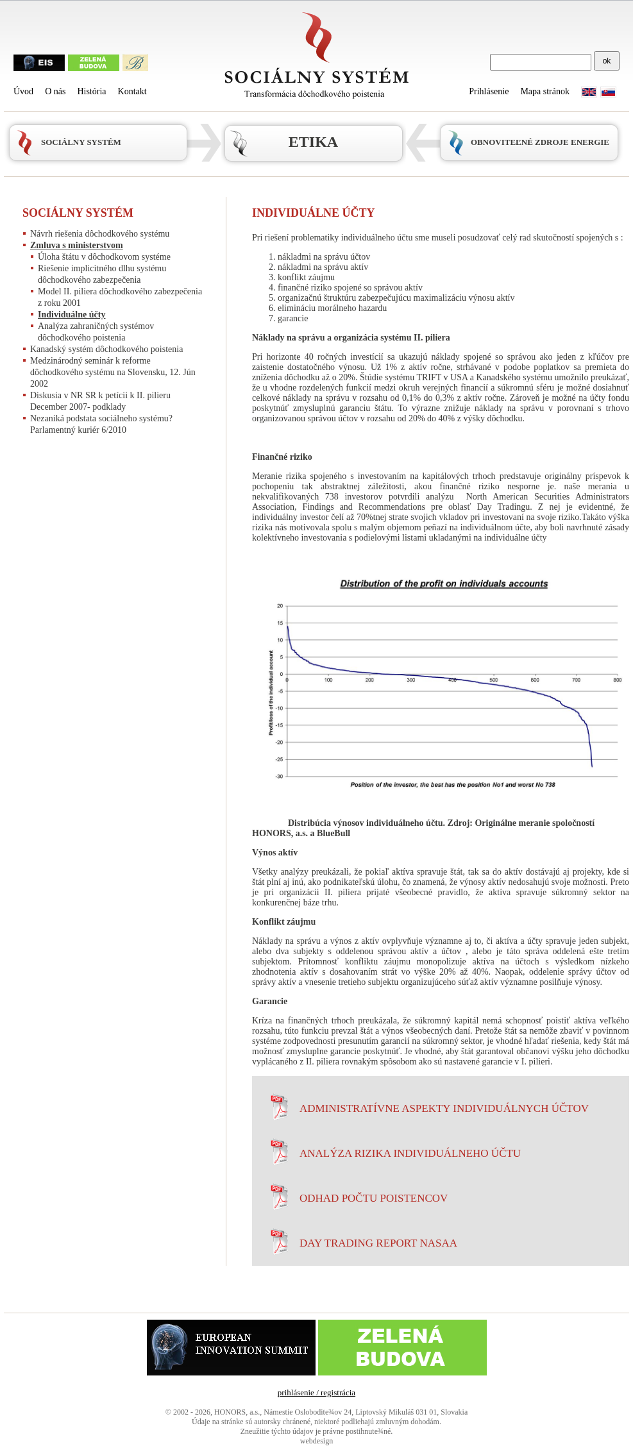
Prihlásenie (489, 91)
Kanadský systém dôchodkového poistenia (106, 349)
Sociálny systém (77, 212)
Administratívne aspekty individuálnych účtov (444, 1108)
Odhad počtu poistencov (374, 1198)
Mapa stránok (545, 91)
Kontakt (132, 91)
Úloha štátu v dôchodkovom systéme (104, 257)
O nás (55, 91)
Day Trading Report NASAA (378, 1243)
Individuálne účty (71, 314)
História (91, 91)
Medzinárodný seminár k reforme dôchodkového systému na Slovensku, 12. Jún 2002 (113, 372)
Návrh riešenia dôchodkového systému (99, 234)
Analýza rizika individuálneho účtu (410, 1153)
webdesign (316, 1440)
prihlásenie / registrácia (316, 1392)
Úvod (23, 91)
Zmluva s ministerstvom (76, 245)
